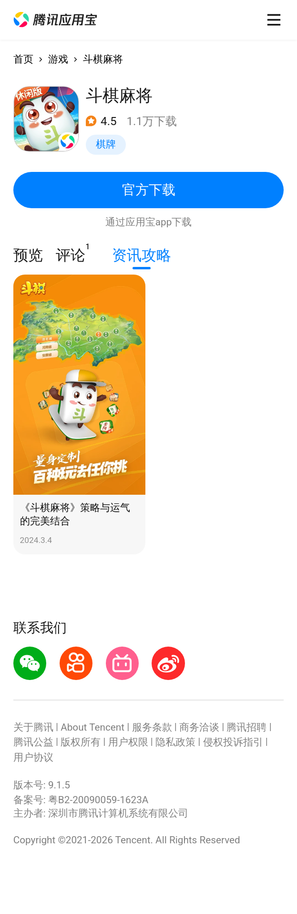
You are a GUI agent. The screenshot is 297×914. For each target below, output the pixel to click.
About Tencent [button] (92, 727)
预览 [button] (28, 255)
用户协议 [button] (33, 757)
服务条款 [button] (152, 727)
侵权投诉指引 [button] (233, 742)
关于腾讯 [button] (33, 727)
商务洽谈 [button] (199, 727)
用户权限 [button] (128, 742)
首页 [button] (23, 59)
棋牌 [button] (106, 144)
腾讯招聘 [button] (246, 727)
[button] (55, 20)
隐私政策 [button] (175, 742)
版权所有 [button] (81, 742)
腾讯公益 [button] (33, 742)
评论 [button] (70, 253)
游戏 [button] (58, 59)
